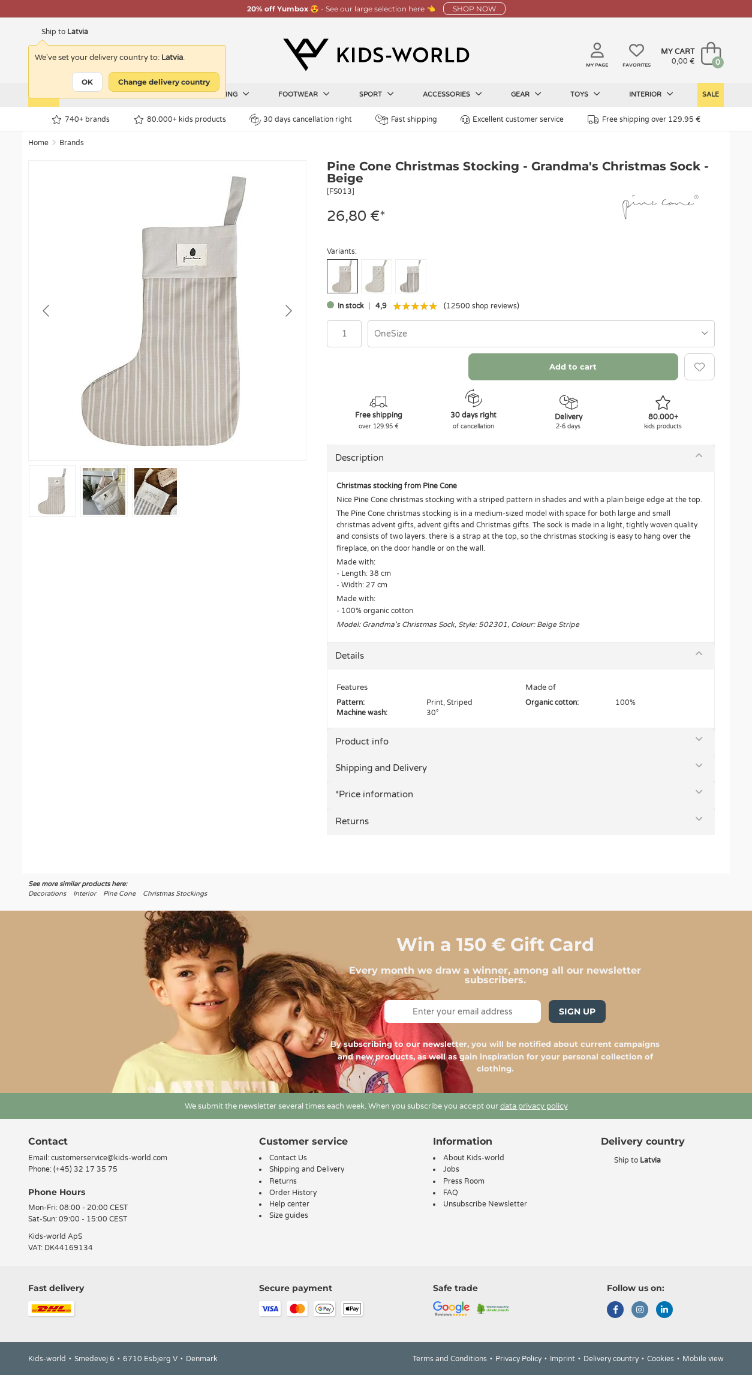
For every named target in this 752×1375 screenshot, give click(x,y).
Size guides (288, 1215)
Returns (352, 821)
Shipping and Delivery (381, 767)
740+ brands (81, 119)
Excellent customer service (512, 119)
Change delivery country (164, 81)
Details (349, 655)
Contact (48, 1141)
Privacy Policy (518, 1359)
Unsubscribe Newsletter (485, 1204)
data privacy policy (534, 1106)
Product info (362, 741)
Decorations (47, 893)
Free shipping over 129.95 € (644, 119)
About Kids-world (473, 1158)
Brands (71, 143)
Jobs (451, 1169)
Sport (376, 94)
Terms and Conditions (450, 1359)
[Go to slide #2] (104, 491)
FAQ (450, 1192)
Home (38, 143)
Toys (585, 94)
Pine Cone (119, 893)
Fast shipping (406, 120)
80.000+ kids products (180, 119)
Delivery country (611, 1359)
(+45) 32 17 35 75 (85, 1169)
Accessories (452, 94)
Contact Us (288, 1158)
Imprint (562, 1359)
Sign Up (577, 1011)
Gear (526, 94)
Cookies (660, 1359)
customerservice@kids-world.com (109, 1158)
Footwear (304, 94)
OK (87, 81)
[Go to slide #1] (52, 491)
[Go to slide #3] (155, 491)
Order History (293, 1192)
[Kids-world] (376, 54)
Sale (710, 94)
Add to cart (573, 366)
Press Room (464, 1181)
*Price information (374, 794)
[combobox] (541, 333)
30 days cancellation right (300, 119)
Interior (651, 94)
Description (359, 457)
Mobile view (703, 1359)
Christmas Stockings (175, 893)
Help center (289, 1204)
